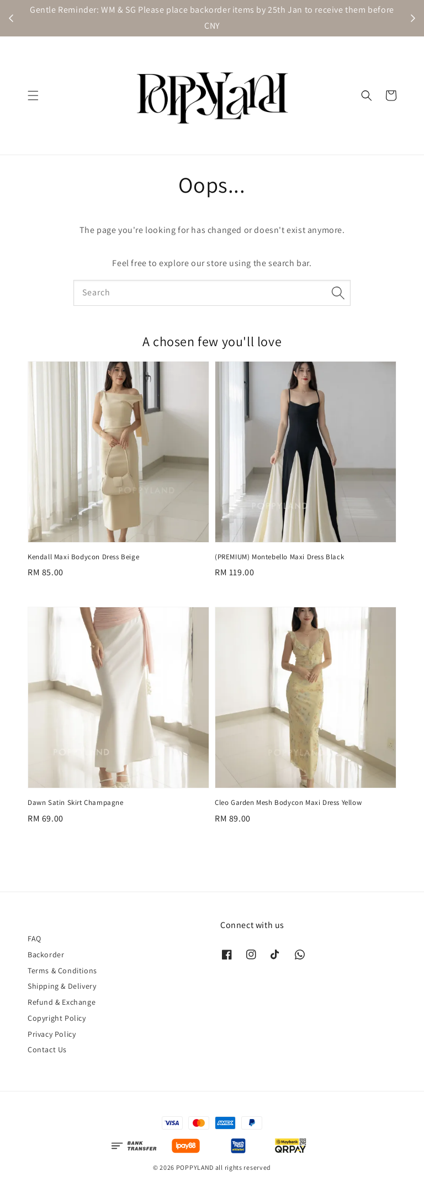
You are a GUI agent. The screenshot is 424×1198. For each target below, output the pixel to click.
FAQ (34, 938)
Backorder (46, 955)
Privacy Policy (52, 1034)
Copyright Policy (57, 1018)
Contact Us (47, 1049)
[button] (33, 95)
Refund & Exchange (62, 1002)
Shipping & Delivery (62, 986)
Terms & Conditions (62, 971)
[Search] (338, 292)
